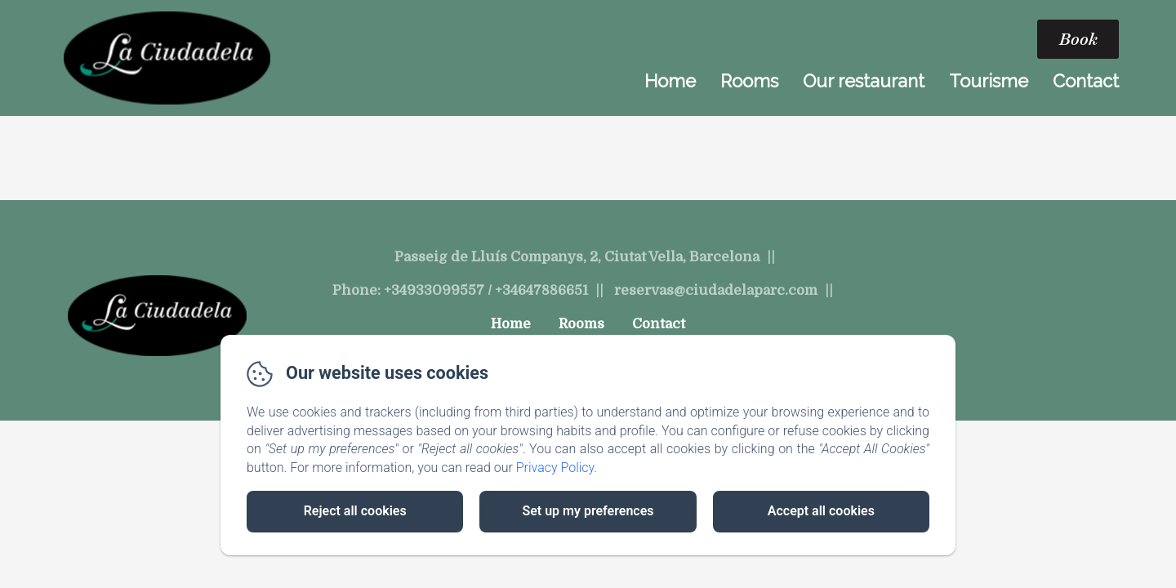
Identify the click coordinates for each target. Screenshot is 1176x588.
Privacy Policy (555, 467)
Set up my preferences (587, 511)
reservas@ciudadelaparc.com (715, 290)
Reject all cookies (355, 511)
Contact (1086, 80)
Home (670, 80)
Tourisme (988, 80)
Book (1078, 39)
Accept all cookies (821, 511)
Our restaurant (863, 80)
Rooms (749, 80)
